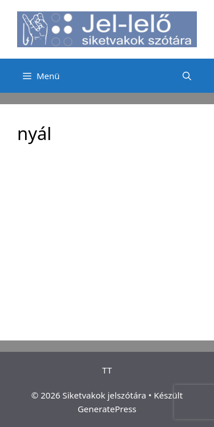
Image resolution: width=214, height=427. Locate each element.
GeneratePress (107, 408)
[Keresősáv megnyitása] (187, 76)
